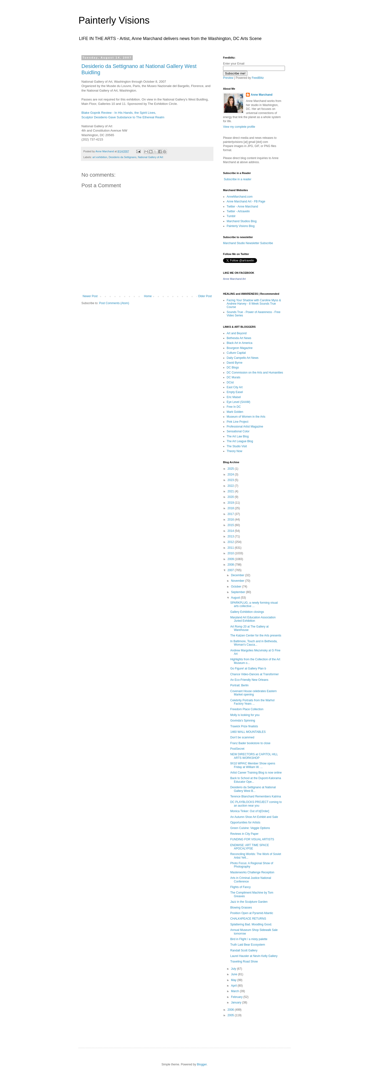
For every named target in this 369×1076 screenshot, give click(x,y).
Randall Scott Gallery (243, 950)
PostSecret (237, 748)
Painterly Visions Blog (241, 226)
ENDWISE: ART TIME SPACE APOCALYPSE (249, 846)
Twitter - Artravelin (238, 211)
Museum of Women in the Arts (246, 416)
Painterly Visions (114, 20)
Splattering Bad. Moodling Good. (251, 924)
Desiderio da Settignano (122, 157)
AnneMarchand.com (239, 196)
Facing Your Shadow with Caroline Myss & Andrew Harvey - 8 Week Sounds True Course (254, 304)
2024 (231, 474)
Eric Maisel (234, 397)
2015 (231, 525)
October (236, 586)
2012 (231, 542)
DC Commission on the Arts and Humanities (255, 372)
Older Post (205, 296)
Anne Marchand (261, 94)
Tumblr (231, 216)
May (234, 980)
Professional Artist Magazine (245, 426)
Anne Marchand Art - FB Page (246, 201)
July (234, 968)
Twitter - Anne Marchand (242, 206)
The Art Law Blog (238, 436)
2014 (231, 531)
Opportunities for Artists (245, 822)
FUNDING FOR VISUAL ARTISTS (252, 839)
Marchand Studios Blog (242, 221)
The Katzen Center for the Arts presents (255, 635)
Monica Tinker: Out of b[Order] (249, 811)
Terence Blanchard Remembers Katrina (255, 796)
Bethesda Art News (239, 338)
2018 (231, 508)
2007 (231, 570)
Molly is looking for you (244, 715)
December (238, 575)
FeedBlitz (258, 78)
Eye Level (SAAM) (238, 402)
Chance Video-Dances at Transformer (254, 674)
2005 (231, 1015)
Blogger (202, 1064)
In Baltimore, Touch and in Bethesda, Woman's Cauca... (253, 643)
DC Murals (233, 377)
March (235, 991)
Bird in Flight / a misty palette (248, 939)
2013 (231, 536)
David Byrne (234, 362)
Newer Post (90, 296)
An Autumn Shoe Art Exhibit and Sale (254, 817)
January (236, 1002)
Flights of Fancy (240, 887)
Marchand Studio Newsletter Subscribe (248, 243)
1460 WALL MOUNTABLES (248, 732)
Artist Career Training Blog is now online (256, 772)
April (234, 985)
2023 (231, 480)
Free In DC (234, 406)
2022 (231, 486)
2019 (231, 502)
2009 (231, 559)
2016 (231, 519)
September (238, 592)
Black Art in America (239, 343)
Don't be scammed (242, 737)
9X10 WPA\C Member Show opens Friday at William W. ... (252, 765)
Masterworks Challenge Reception (252, 872)
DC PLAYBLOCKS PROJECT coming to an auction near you (256, 803)
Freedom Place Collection (246, 709)
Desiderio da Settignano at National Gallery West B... (253, 789)
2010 (231, 553)
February (237, 997)
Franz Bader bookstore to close (250, 743)
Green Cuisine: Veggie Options (250, 828)
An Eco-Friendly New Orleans (249, 680)
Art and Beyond (237, 333)
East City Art (235, 387)
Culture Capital (236, 352)
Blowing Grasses (241, 907)
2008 (231, 564)
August (236, 597)
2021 (231, 491)
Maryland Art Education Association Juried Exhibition (253, 619)
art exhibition (99, 157)
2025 (231, 468)
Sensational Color (238, 431)
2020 (231, 497)
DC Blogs (233, 367)
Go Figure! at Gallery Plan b (248, 668)
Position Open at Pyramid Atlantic (251, 913)
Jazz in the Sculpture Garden (249, 901)
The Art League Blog (240, 441)
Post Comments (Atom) (114, 303)
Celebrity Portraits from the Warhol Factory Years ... (252, 702)
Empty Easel (235, 392)
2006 (231, 1009)
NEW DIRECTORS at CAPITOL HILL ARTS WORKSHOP (254, 756)
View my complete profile (239, 126)
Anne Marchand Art (234, 278)
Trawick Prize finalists (244, 726)
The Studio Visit (237, 446)
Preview (228, 78)
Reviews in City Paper (244, 833)
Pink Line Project (237, 421)
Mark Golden (235, 412)
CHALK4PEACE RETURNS (248, 918)
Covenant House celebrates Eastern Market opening (253, 692)
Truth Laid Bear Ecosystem (247, 944)
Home (148, 296)
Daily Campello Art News (242, 358)
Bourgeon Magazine (239, 348)
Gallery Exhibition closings (247, 612)
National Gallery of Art (150, 157)
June (234, 974)
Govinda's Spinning (242, 720)
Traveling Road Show (244, 961)
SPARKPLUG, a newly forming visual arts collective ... (254, 604)
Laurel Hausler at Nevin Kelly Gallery (253, 956)
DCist (230, 382)
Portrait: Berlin (239, 685)
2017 (231, 514)
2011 (231, 547)
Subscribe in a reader (237, 179)
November (238, 580)
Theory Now (234, 451)
